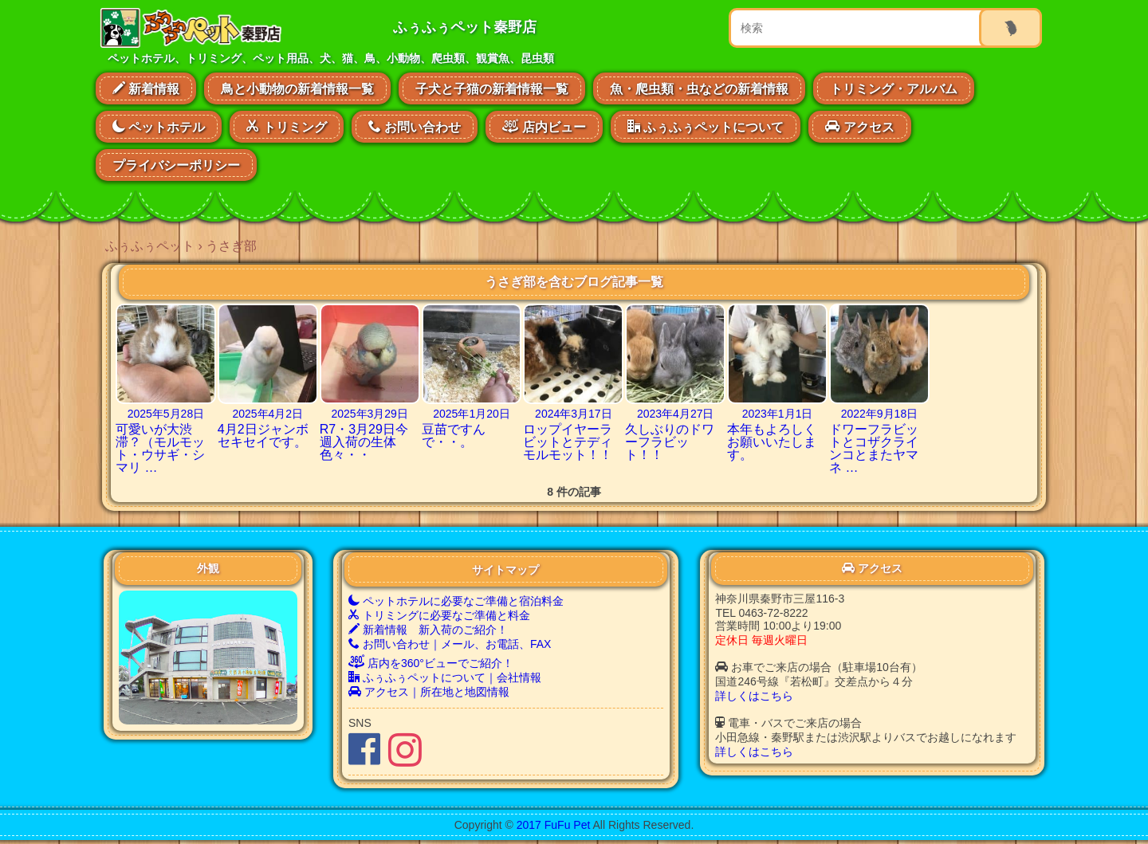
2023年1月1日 (777, 413)
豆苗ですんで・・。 (454, 435)
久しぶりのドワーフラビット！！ (669, 441)
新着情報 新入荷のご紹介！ (428, 629)
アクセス (859, 127)
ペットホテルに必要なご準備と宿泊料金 (456, 601)
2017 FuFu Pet (554, 824)
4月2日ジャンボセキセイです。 (263, 435)
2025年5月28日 (166, 413)
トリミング (286, 127)
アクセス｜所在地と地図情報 (428, 691)
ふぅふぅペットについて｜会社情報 (444, 677)
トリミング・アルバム (893, 89)
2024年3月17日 (573, 413)
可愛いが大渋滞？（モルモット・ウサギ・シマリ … (160, 448)
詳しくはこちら (754, 695)
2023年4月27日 (675, 413)
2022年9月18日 (879, 413)
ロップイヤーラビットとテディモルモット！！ (567, 441)
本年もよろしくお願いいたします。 (771, 441)
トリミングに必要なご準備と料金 (439, 615)
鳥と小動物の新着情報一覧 (297, 89)
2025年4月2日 (267, 413)
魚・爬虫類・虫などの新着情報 (699, 89)
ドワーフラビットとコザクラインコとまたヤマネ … (873, 448)
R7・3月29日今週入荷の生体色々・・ (364, 441)
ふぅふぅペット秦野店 (465, 27)
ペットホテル (158, 127)
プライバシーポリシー (176, 165)
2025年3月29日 (369, 413)
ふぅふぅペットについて (705, 127)
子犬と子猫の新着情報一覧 (491, 89)
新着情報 (145, 88)
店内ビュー (543, 125)
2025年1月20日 (471, 413)
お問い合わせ (414, 127)
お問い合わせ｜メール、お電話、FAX (449, 644)
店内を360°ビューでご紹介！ (430, 663)
